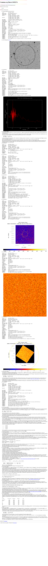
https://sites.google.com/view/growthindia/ (35, 532)
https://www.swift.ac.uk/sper (35, 411)
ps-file (10, 45)
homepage (5, 563)
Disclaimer (14, 565)
